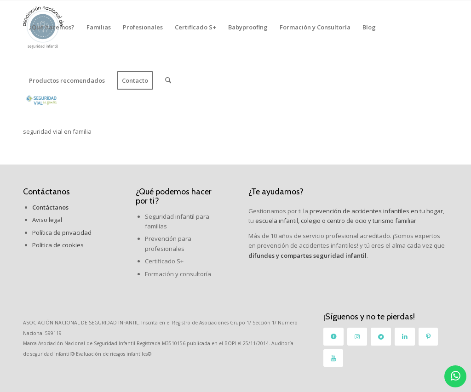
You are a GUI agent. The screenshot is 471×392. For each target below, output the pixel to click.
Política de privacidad (62, 232)
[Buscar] (168, 80)
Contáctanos (46, 192)
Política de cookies (58, 245)
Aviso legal (47, 220)
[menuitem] (51, 27)
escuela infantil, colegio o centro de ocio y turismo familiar (335, 220)
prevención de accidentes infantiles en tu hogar (375, 211)
